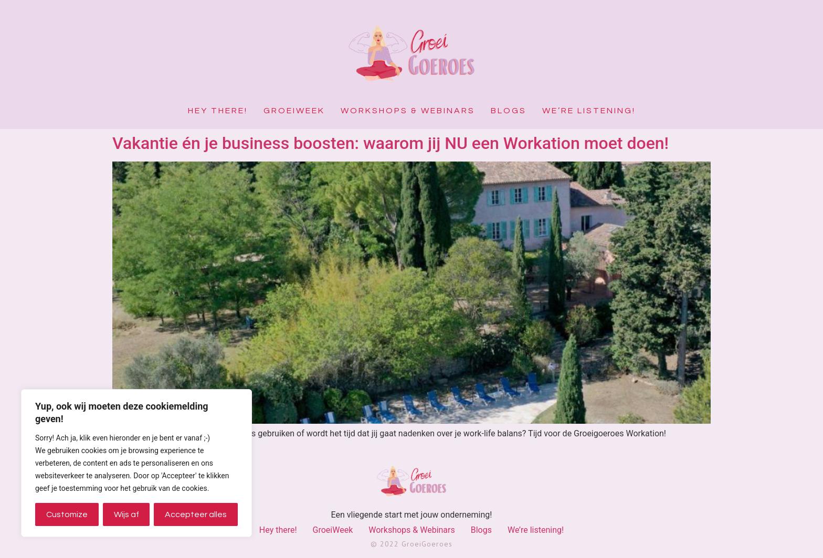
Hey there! (218, 110)
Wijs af (126, 514)
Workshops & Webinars (408, 110)
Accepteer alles (196, 514)
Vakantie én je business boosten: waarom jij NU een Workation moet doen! (390, 143)
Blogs (508, 110)
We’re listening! (589, 110)
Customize (67, 514)
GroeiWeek (294, 110)
